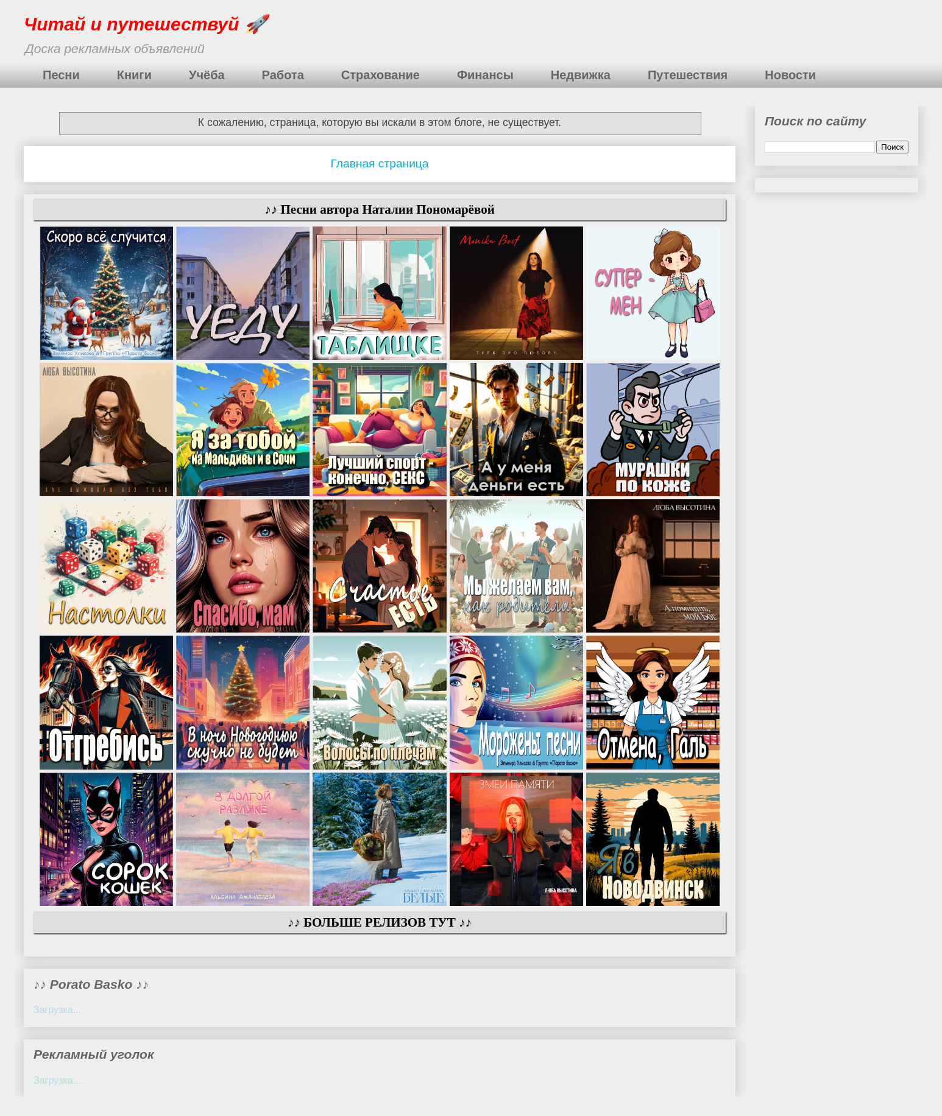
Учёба (207, 75)
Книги (134, 75)
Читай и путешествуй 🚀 (145, 24)
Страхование (380, 75)
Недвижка (581, 75)
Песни (61, 75)
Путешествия (688, 75)
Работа (283, 75)
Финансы (485, 75)
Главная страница (379, 163)
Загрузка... (57, 1010)
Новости (790, 75)
